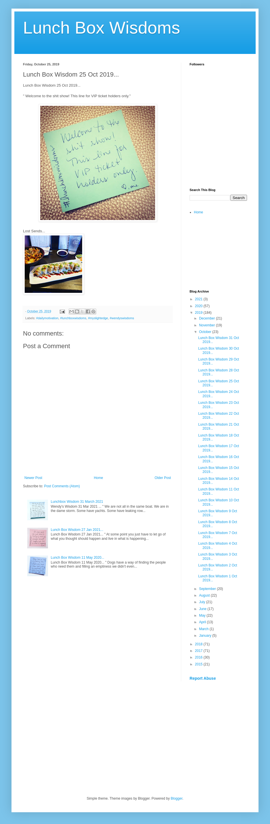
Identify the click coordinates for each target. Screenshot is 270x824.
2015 (199, 664)
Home (98, 478)
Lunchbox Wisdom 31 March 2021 (77, 502)
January (205, 636)
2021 (199, 299)
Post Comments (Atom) (62, 486)
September (208, 589)
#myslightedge (98, 318)
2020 (199, 306)
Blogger (176, 798)
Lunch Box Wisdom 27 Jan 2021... (77, 530)
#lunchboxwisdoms (73, 318)
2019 (199, 313)
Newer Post (33, 478)
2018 (199, 644)
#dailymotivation (47, 318)
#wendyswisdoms (122, 318)
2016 (199, 657)
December (207, 318)
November (207, 325)
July (202, 602)
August (205, 595)
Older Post (163, 478)
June (203, 609)
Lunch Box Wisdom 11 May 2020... (77, 558)
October (205, 332)
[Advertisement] (218, 151)
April (203, 622)
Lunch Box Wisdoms (101, 27)
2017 (199, 651)
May (203, 615)
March (204, 629)
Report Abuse (203, 678)
